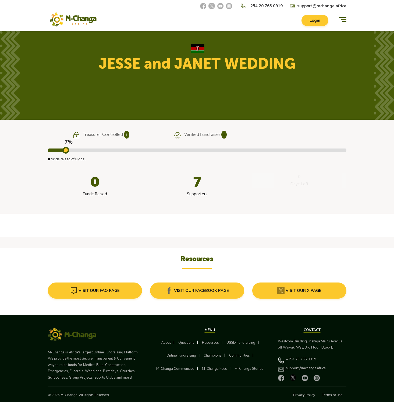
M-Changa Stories (249, 368)
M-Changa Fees (214, 368)
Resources (210, 342)
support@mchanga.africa (321, 6)
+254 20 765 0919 (265, 6)
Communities (239, 355)
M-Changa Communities (175, 368)
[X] (211, 6)
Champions (213, 355)
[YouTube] (220, 6)
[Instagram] (229, 6)
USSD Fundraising (240, 342)
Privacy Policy (304, 395)
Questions (186, 342)
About (166, 342)
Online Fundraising (181, 355)
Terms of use (332, 395)
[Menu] (342, 19)
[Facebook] (203, 6)
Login (315, 20)
